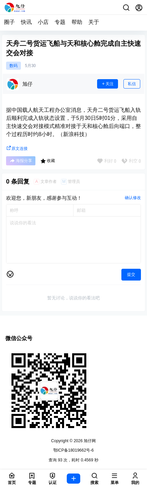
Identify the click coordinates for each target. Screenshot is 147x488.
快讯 (26, 22)
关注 (107, 84)
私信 (132, 84)
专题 (60, 22)
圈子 (9, 22)
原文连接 (17, 148)
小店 (43, 22)
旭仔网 (89, 440)
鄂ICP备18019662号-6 (73, 450)
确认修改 (133, 197)
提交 (131, 274)
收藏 (47, 161)
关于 (93, 22)
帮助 (76, 22)
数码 (13, 66)
